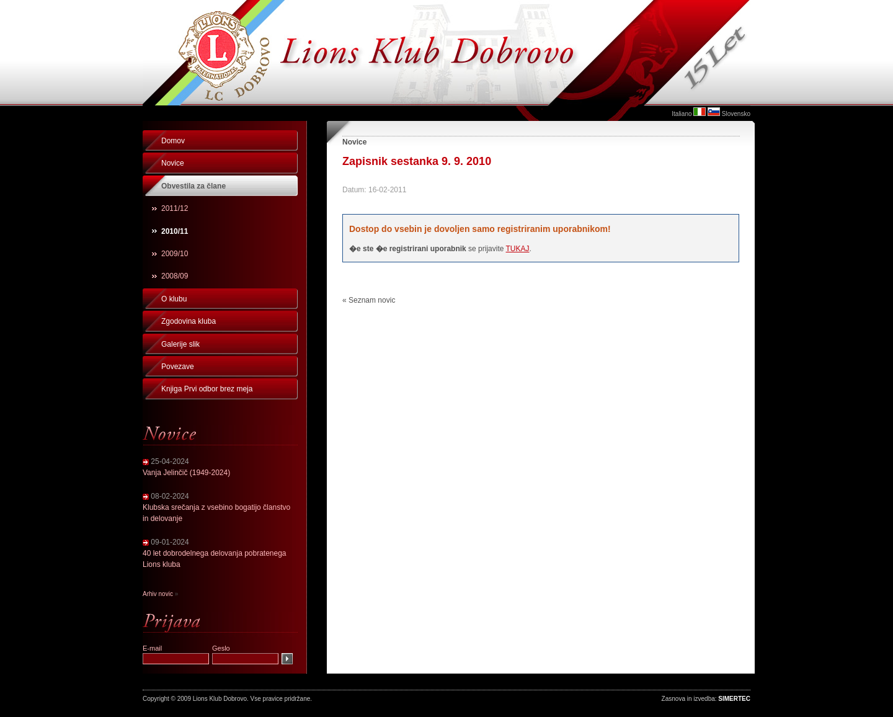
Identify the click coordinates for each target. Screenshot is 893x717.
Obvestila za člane (193, 186)
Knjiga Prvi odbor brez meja (206, 389)
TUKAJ (518, 248)
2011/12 (174, 208)
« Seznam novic (368, 300)
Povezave (177, 366)
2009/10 (174, 253)
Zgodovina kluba (188, 321)
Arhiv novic (158, 593)
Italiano (681, 113)
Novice (172, 163)
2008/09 (174, 276)
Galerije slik (180, 344)
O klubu (174, 299)
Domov (173, 140)
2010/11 (174, 231)
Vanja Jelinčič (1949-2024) (186, 472)
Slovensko (736, 113)
